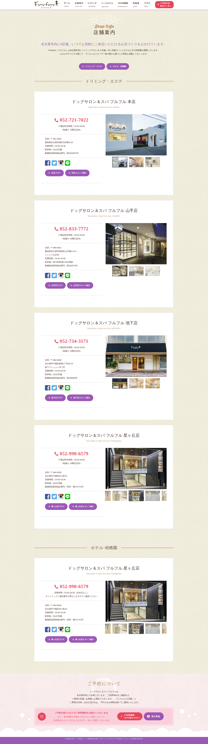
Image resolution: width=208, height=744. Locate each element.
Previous (103, 134)
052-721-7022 (71, 120)
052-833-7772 (71, 228)
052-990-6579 (71, 453)
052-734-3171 (71, 341)
